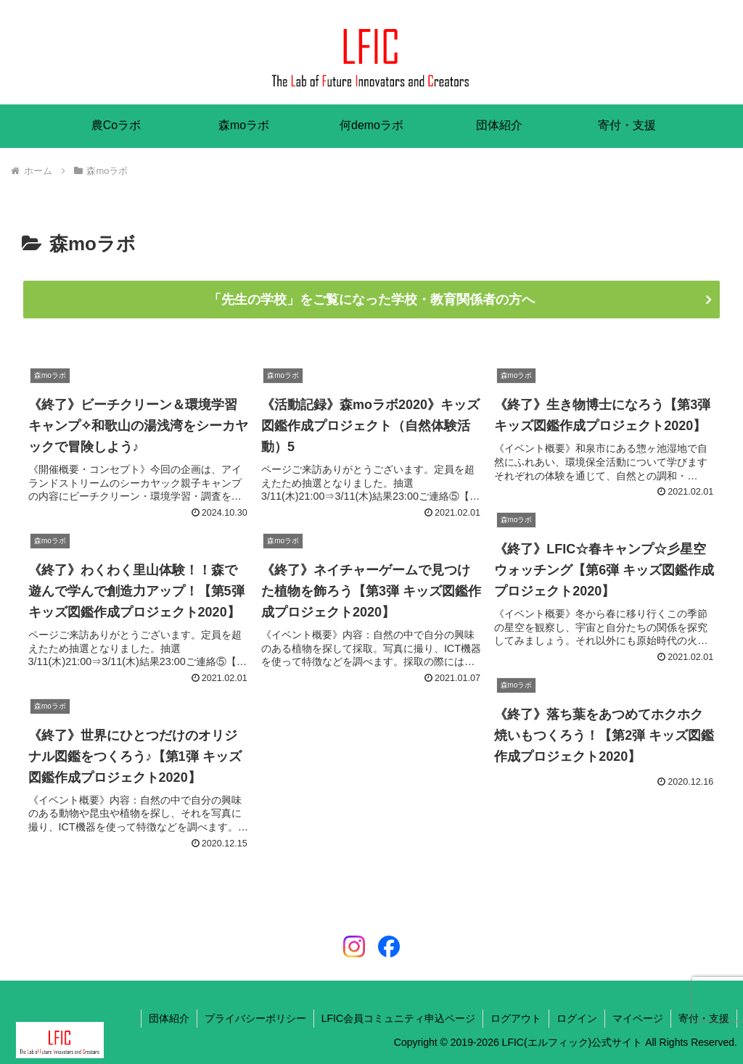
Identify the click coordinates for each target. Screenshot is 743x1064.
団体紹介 (169, 1018)
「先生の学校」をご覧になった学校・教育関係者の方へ (371, 299)
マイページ (637, 1018)
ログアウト (515, 1018)
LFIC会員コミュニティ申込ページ (398, 1018)
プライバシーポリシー (255, 1018)
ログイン (577, 1018)
